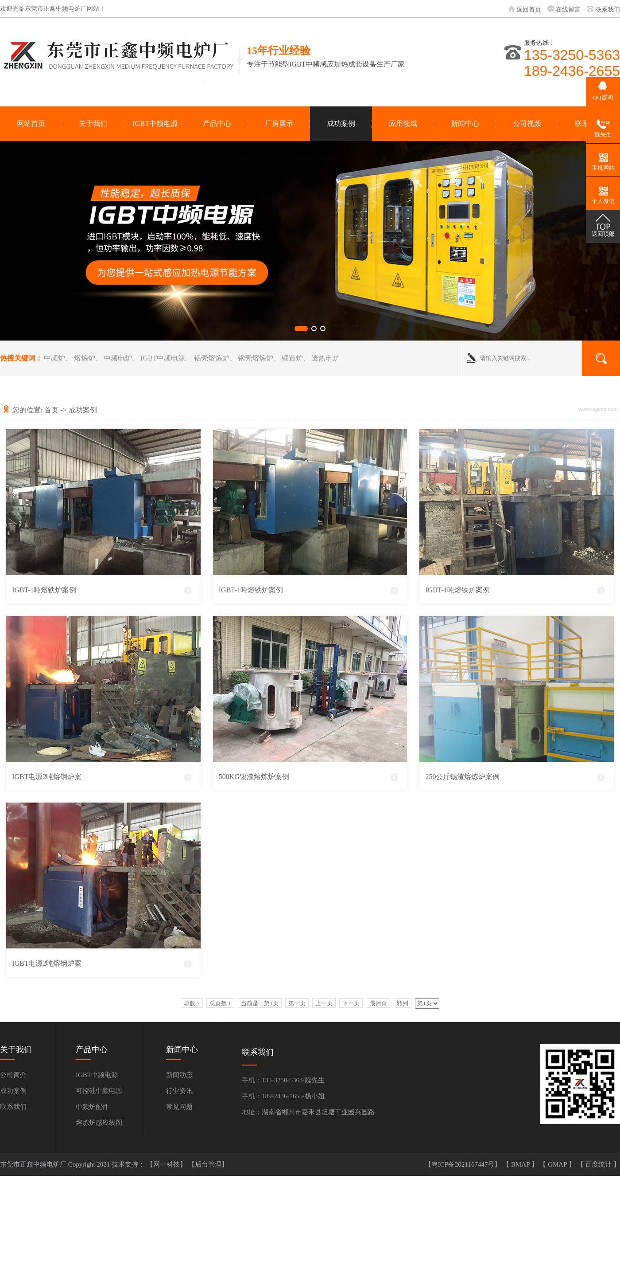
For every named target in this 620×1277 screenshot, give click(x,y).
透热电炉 (325, 358)
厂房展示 (279, 123)
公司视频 (527, 123)
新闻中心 (465, 123)
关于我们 (93, 123)
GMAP (558, 1164)
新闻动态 (179, 1074)
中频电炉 (118, 358)
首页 (51, 410)
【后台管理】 (208, 1164)
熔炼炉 (84, 358)
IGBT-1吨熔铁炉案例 (44, 590)
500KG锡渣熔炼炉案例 (254, 776)
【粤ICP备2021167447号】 (464, 1164)
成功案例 (341, 123)
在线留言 (568, 9)
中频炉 (54, 358)
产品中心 (217, 123)
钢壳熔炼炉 (255, 358)
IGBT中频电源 (154, 123)
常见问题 (179, 1106)
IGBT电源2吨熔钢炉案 (46, 776)
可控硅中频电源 (99, 1090)
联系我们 (607, 9)
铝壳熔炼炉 (211, 358)
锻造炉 (292, 358)
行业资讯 (179, 1090)
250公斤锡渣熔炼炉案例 (462, 776)
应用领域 (403, 123)
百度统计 (599, 1164)
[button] (301, 328)
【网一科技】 (167, 1164)
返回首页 (528, 9)
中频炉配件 (92, 1106)
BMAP (521, 1164)
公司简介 (13, 1074)
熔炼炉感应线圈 (99, 1122)
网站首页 (31, 123)
